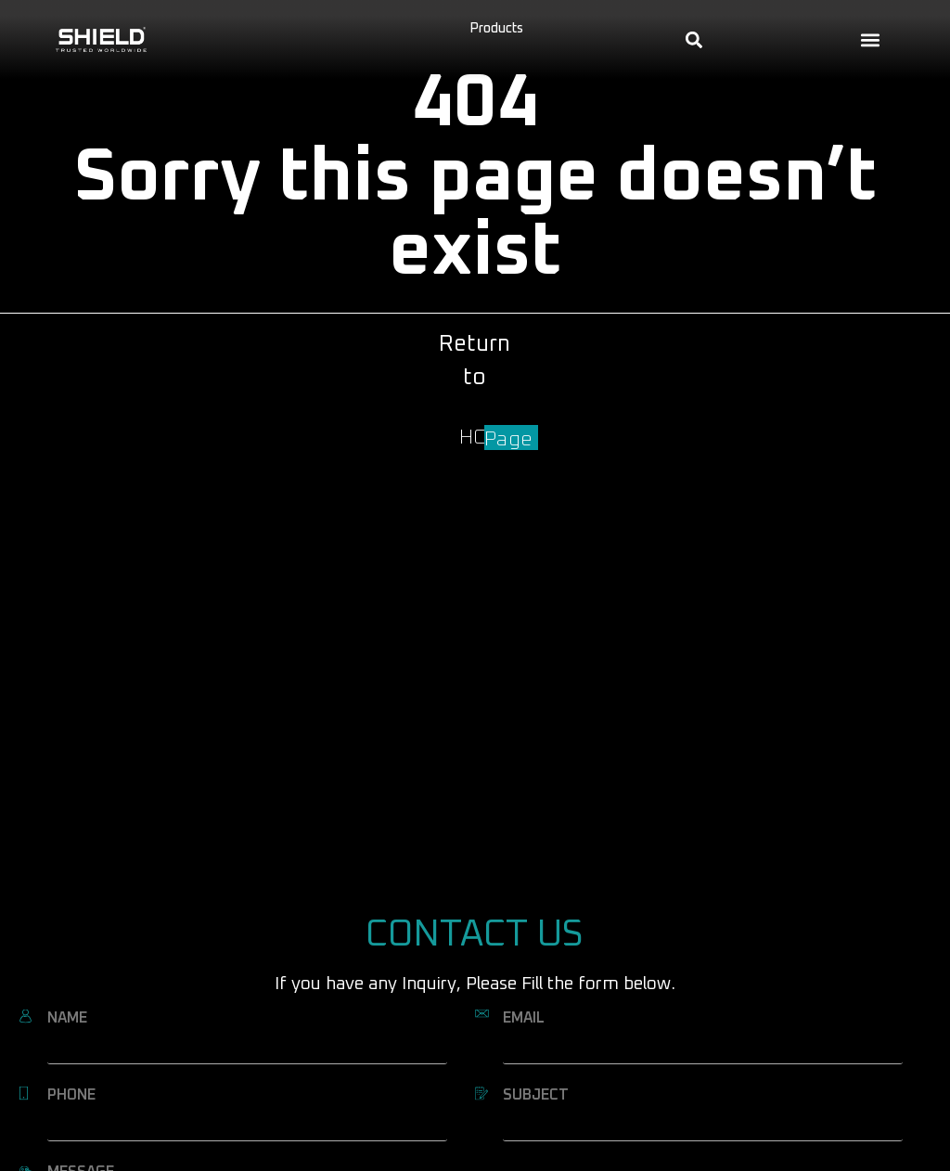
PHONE (71, 1094)
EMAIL (524, 1017)
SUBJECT (536, 1094)
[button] (869, 39)
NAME (67, 1017)
